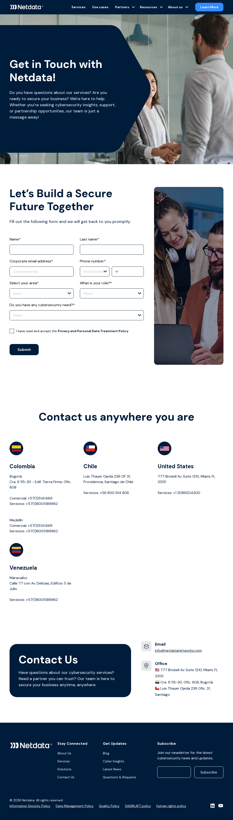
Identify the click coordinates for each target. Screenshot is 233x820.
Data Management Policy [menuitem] (75, 806)
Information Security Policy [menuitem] (30, 806)
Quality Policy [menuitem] (109, 806)
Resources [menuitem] (148, 7)
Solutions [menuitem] (64, 769)
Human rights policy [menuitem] (171, 806)
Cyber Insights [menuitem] (113, 761)
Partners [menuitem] (122, 7)
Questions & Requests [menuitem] (119, 777)
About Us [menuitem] (64, 753)
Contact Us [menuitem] (65, 777)
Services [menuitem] (78, 7)
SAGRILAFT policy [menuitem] (138, 806)
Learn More (209, 7)
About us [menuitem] (175, 7)
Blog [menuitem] (106, 753)
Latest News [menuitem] (112, 769)
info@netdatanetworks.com (178, 650)
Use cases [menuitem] (100, 7)
